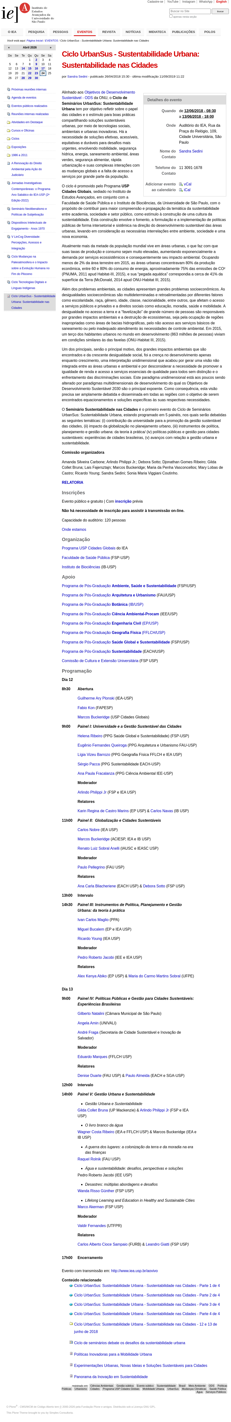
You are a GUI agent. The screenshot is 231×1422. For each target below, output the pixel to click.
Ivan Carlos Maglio (93, 920)
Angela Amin (88, 1023)
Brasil (182, 1385)
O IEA (12, 32)
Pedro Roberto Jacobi (96, 957)
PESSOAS (60, 32)
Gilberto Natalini (91, 1013)
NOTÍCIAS (133, 32)
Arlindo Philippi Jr (92, 792)
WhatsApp (205, 1)
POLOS (209, 32)
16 (36, 68)
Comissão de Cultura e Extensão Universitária (100, 661)
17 (43, 68)
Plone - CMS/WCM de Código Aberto (31, 1406)
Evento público (145, 1385)
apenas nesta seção (184, 16)
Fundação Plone (90, 1406)
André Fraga (88, 1032)
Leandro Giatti (157, 1244)
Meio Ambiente (197, 1385)
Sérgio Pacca (89, 764)
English (221, 1)
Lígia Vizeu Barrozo (94, 755)
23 (36, 73)
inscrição (123, 501)
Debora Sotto (154, 886)
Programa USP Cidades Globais (89, 548)
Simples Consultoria (61, 1412)
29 (29, 78)
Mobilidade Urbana (153, 1388)
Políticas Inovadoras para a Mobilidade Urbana (113, 1354)
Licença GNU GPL (144, 1406)
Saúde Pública (218, 1388)
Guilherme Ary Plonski (96, 698)
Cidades (95, 1388)
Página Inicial (34, 40)
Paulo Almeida (138, 1076)
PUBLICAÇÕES (183, 32)
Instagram (188, 1)
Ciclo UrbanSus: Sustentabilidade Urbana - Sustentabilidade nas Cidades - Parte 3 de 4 (147, 1304)
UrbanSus (173, 1388)
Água (200, 1391)
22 (29, 73)
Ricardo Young (90, 939)
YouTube (173, 1)
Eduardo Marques (92, 1057)
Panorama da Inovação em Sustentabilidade (111, 1377)
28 (23, 78)
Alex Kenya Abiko (92, 976)
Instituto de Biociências (81, 567)
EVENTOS (84, 32)
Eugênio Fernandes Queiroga (102, 745)
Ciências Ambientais (101, 1385)
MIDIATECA (157, 32)
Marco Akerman (91, 1207)
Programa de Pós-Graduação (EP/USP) (110, 623)
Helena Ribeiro (90, 736)
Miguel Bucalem (91, 929)
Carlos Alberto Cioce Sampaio (103, 1244)
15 (29, 68)
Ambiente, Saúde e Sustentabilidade (144, 586)
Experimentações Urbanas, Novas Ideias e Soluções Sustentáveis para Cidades (140, 1366)
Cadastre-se (155, 1)
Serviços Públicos (216, 1391)
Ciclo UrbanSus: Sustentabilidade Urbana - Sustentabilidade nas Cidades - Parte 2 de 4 (147, 1295)
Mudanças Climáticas (194, 1388)
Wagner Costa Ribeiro (96, 1132)
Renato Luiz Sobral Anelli (99, 848)
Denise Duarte (89, 1076)
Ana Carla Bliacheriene (97, 886)
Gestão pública (125, 1385)
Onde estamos (74, 529)
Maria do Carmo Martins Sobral (155, 976)
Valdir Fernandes (92, 1226)
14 (23, 68)
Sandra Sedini (77, 76)
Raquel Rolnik (89, 1159)
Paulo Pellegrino (91, 867)
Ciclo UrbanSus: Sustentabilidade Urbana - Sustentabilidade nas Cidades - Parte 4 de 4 (147, 1314)
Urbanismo (81, 1388)
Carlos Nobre (89, 830)
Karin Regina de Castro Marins (103, 811)
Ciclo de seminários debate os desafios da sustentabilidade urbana (129, 1343)
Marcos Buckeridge (94, 717)
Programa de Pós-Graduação (87, 586)
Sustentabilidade (166, 1385)
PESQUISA (36, 32)
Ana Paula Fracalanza (96, 773)
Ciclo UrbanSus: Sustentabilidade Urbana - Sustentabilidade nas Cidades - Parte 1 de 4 (147, 1286)
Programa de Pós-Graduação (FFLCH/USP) (113, 633)
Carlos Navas (162, 811)
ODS (211, 1385)
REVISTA (109, 32)
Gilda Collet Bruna (93, 1110)
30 (36, 78)
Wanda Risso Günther (96, 1191)
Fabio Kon (86, 708)
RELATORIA (72, 482)
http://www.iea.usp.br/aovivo (134, 1271)
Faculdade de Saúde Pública (86, 558)
